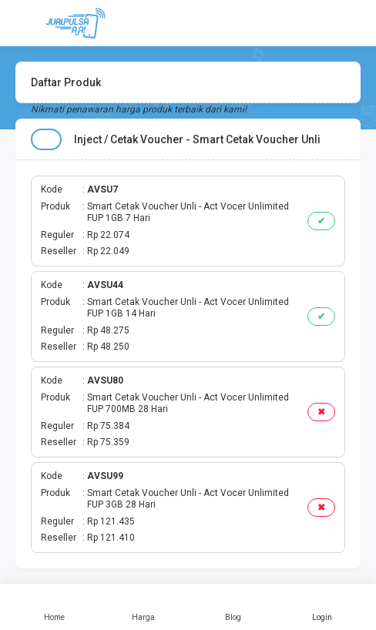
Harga (143, 607)
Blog (232, 607)
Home (54, 607)
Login (322, 607)
